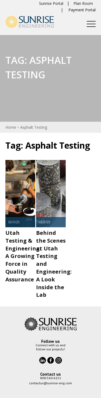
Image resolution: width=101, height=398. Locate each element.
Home (10, 127)
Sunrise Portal (51, 3)
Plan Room (83, 3)
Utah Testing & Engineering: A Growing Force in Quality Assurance (23, 256)
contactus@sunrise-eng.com (50, 383)
